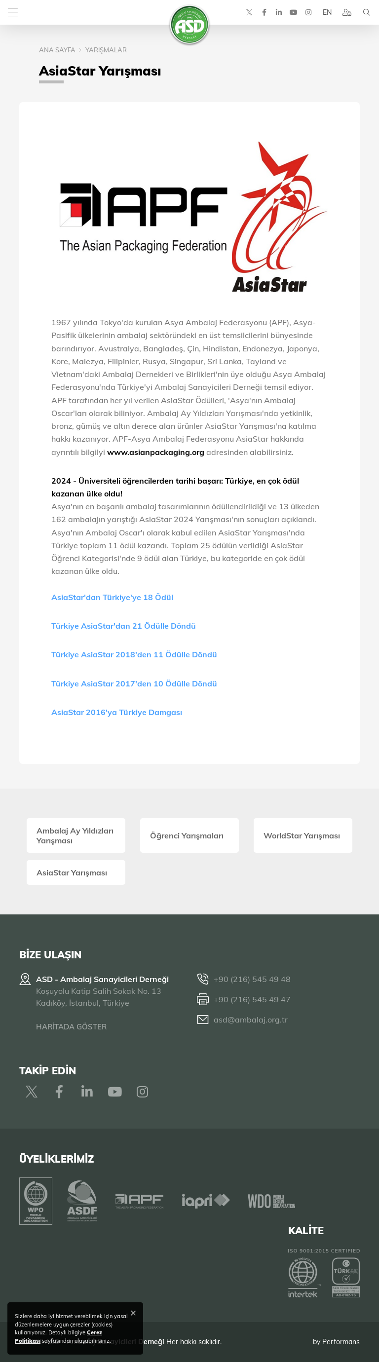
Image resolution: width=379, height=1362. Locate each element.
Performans (341, 1341)
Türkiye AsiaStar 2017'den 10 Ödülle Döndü (135, 683)
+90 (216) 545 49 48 (252, 979)
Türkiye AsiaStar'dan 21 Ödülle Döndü (124, 626)
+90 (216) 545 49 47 (252, 999)
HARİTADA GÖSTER (71, 1026)
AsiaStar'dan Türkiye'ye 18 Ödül (113, 597)
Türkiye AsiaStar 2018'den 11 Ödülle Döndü (135, 654)
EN (327, 12)
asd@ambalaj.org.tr (251, 1019)
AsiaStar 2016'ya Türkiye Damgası (117, 712)
